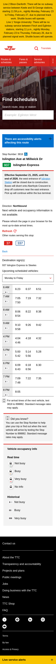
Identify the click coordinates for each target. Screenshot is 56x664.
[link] (28, 140)
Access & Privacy (10, 649)
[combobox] (28, 115)
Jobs (5, 583)
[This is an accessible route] (25, 154)
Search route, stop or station (19, 106)
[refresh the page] (9, 231)
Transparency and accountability (21, 564)
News (5, 597)
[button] (53, 61)
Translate (46, 48)
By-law (5, 642)
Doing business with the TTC (19, 590)
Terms (5, 636)
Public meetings (11, 577)
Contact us (8, 543)
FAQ (5, 610)
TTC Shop (8, 603)
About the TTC (11, 557)
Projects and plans (13, 570)
